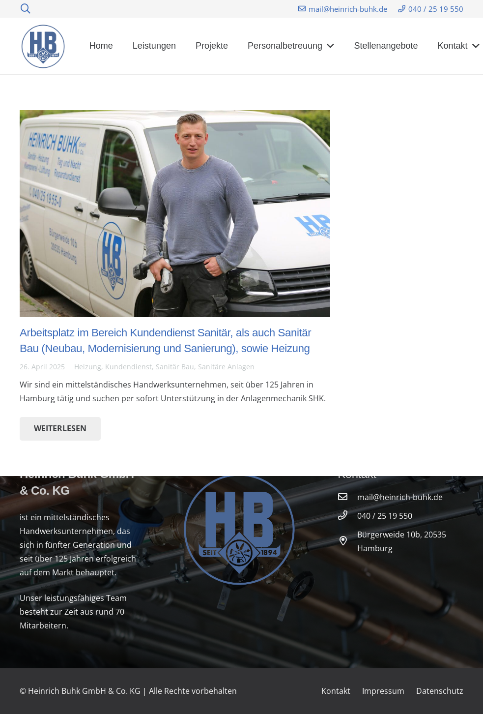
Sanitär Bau (175, 366)
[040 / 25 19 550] (347, 516)
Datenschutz (439, 690)
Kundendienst (128, 366)
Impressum (383, 690)
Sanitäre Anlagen (226, 366)
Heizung (87, 366)
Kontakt (335, 690)
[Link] (44, 46)
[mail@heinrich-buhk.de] (347, 497)
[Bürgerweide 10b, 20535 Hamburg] (347, 541)
